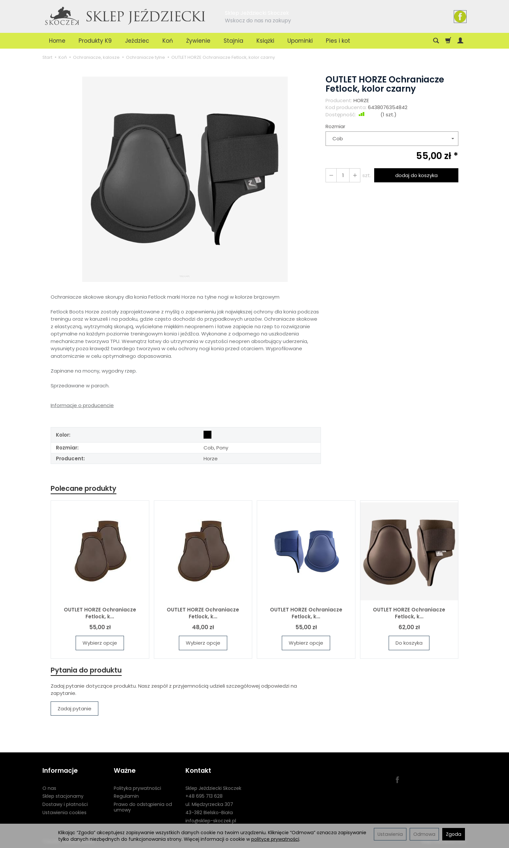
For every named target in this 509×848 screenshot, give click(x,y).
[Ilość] (343, 175)
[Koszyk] (448, 41)
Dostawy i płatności (65, 804)
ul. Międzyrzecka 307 (209, 804)
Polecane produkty (83, 488)
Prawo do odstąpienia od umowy (143, 807)
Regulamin (126, 796)
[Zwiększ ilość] (331, 175)
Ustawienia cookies (64, 812)
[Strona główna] (125, 15)
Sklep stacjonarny (63, 796)
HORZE (361, 100)
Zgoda (453, 834)
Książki (265, 41)
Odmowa (424, 834)
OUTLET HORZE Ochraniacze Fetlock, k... (100, 613)
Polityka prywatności (137, 788)
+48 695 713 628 (204, 796)
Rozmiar (335, 126)
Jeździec (137, 41)
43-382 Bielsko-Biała (209, 812)
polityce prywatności (275, 839)
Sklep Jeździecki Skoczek (213, 788)
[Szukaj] (436, 41)
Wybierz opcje (100, 642)
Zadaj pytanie (74, 708)
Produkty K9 (95, 41)
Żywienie (198, 41)
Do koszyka (409, 642)
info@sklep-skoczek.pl (210, 820)
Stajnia (233, 41)
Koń (167, 41)
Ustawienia (390, 834)
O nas (49, 788)
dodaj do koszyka (416, 175)
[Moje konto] (460, 41)
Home (57, 41)
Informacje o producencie (82, 405)
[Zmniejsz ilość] (354, 175)
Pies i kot (338, 41)
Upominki (300, 41)
